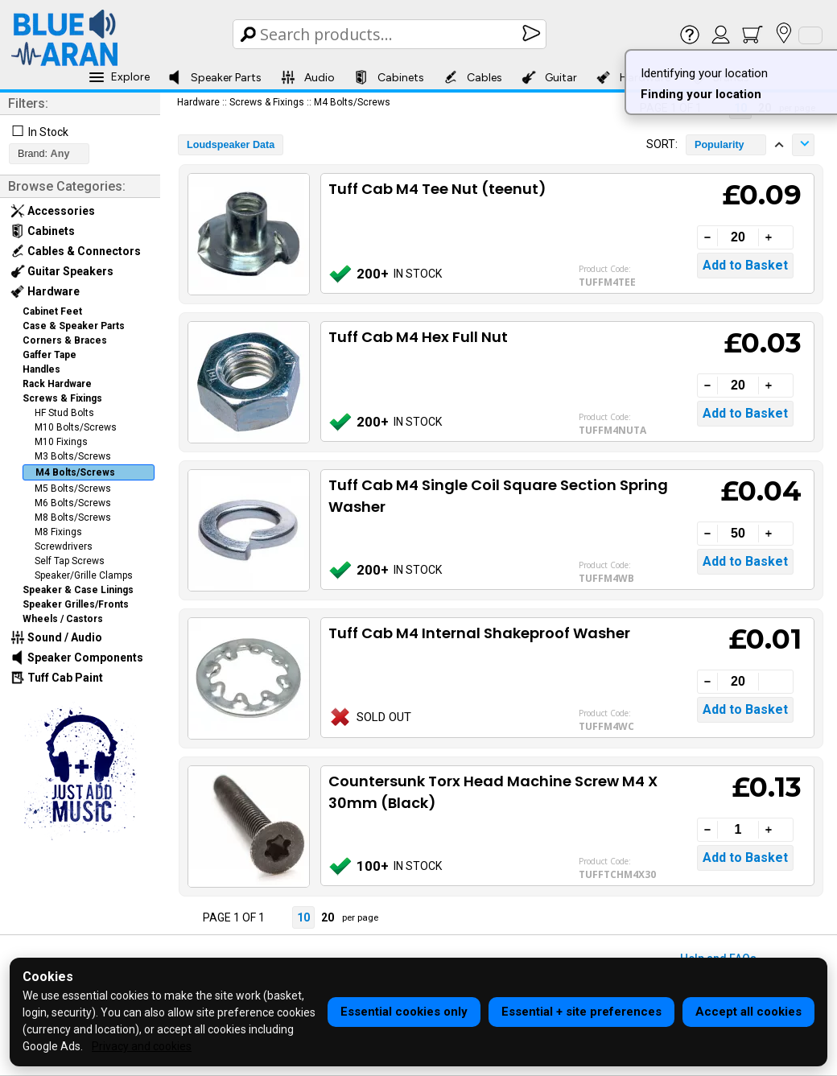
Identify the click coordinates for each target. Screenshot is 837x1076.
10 (303, 917)
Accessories (52, 211)
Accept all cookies (748, 1011)
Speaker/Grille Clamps (84, 575)
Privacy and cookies (142, 1046)
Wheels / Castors (63, 619)
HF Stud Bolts (64, 412)
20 (327, 917)
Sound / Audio (56, 637)
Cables (472, 77)
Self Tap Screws (70, 561)
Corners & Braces (65, 340)
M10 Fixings (61, 441)
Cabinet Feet (52, 311)
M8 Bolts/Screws (73, 517)
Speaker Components (76, 657)
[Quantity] (738, 237)
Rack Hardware (57, 384)
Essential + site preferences (581, 1011)
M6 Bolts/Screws (73, 503)
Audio (308, 77)
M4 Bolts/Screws (75, 472)
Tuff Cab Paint (56, 677)
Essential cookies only (404, 1011)
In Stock (48, 132)
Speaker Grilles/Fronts (76, 604)
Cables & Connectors (75, 251)
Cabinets (389, 77)
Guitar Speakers (61, 271)
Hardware (45, 291)
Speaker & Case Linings (78, 590)
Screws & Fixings (62, 398)
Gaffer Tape (49, 355)
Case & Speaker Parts (74, 326)
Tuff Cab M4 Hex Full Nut (418, 337)
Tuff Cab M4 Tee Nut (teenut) (437, 189)
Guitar (549, 77)
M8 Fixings (58, 532)
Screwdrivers (64, 546)
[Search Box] (391, 34)
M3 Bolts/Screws (73, 456)
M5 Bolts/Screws (73, 488)
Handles (41, 369)
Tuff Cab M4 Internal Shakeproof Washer (479, 633)
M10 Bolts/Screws (76, 427)
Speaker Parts (214, 77)
